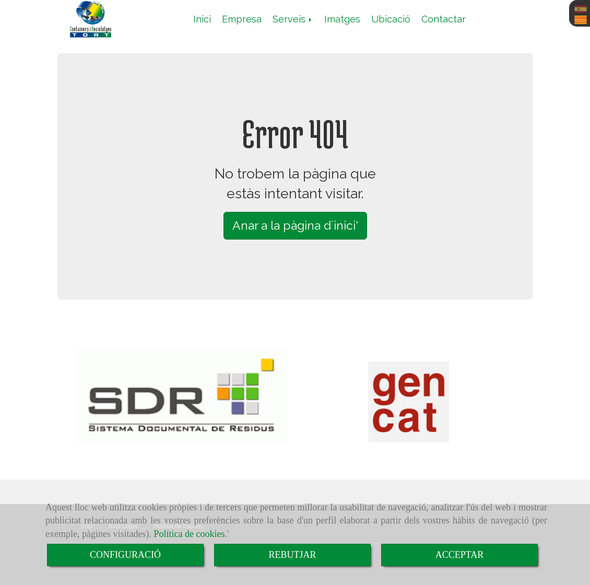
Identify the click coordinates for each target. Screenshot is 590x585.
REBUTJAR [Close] (292, 555)
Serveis (293, 19)
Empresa (242, 19)
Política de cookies (189, 534)
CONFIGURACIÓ (125, 555)
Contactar (443, 19)
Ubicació (390, 19)
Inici (202, 19)
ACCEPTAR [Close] (459, 555)
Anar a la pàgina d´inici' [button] (295, 225)
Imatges (342, 19)
